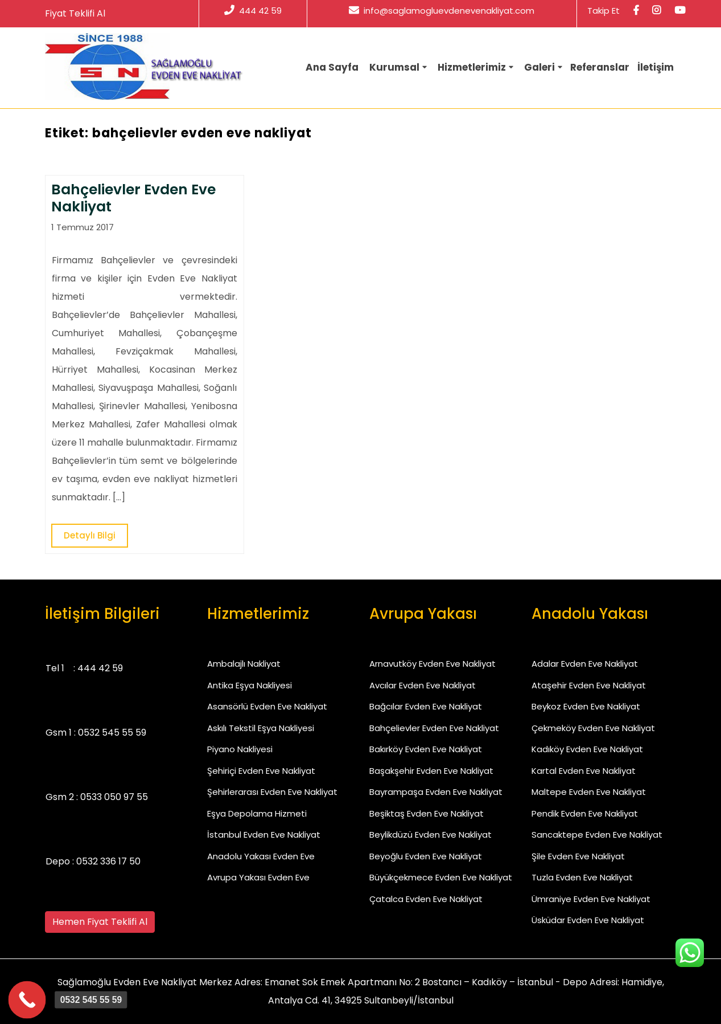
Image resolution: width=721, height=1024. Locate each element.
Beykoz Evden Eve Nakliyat (586, 706)
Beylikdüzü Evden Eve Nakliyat (430, 835)
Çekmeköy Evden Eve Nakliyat (593, 728)
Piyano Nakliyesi (240, 749)
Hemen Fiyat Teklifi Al (99, 921)
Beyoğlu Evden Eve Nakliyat (425, 856)
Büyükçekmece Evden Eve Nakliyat (440, 877)
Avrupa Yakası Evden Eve (258, 877)
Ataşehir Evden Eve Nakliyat (589, 685)
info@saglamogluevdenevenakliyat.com (441, 11)
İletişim (655, 67)
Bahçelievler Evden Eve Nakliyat (434, 728)
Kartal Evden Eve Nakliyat (584, 771)
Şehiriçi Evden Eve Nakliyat (261, 771)
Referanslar (599, 67)
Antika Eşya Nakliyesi (249, 685)
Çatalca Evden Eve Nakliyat (426, 899)
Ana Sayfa (332, 67)
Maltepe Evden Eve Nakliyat (589, 792)
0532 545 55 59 (112, 732)
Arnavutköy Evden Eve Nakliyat (432, 664)
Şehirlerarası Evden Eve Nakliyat (272, 792)
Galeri (539, 67)
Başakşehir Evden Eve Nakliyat (431, 771)
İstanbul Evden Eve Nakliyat (263, 835)
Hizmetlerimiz (472, 67)
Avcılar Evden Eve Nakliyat (422, 685)
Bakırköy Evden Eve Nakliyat (425, 749)
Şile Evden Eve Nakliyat (578, 856)
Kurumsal (394, 67)
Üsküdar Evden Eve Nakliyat (588, 920)
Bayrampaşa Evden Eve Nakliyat (435, 792)
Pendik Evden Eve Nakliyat (585, 813)
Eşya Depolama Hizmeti (257, 813)
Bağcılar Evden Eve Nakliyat (425, 706)
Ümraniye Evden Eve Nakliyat (591, 899)
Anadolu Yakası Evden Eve (261, 856)
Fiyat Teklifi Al (75, 13)
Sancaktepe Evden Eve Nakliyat (597, 835)
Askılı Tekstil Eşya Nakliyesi (260, 728)
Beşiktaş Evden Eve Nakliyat (426, 813)
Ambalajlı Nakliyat (244, 664)
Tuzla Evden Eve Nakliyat (582, 877)
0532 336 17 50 (108, 861)
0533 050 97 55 (114, 796)
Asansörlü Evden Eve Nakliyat (267, 706)
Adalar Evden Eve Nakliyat (585, 664)
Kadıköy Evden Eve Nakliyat (587, 749)
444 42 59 (253, 11)
